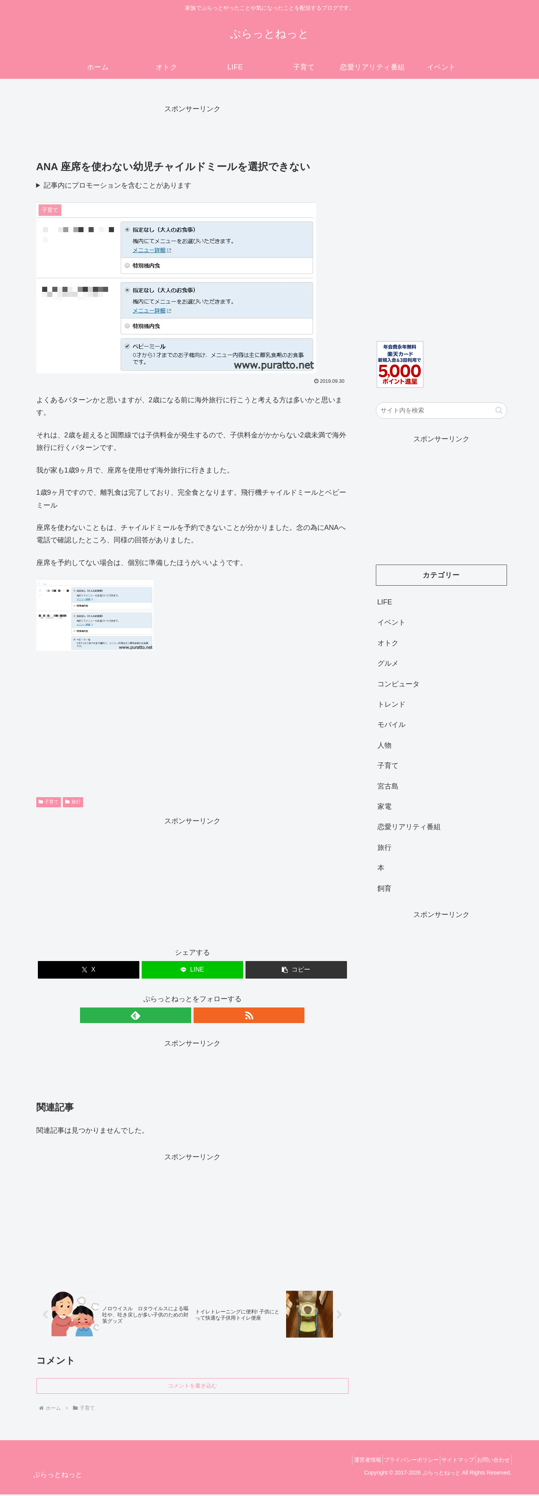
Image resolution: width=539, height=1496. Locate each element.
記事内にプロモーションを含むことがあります (117, 185)
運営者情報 (349, 1461)
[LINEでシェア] (192, 970)
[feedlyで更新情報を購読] (183, 1015)
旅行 (73, 802)
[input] (441, 410)
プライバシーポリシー (398, 1461)
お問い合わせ (491, 1461)
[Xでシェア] (88, 970)
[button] (296, 970)
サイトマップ (450, 1461)
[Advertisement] (192, 133)
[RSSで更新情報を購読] (201, 1015)
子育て (49, 802)
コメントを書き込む (192, 1387)
